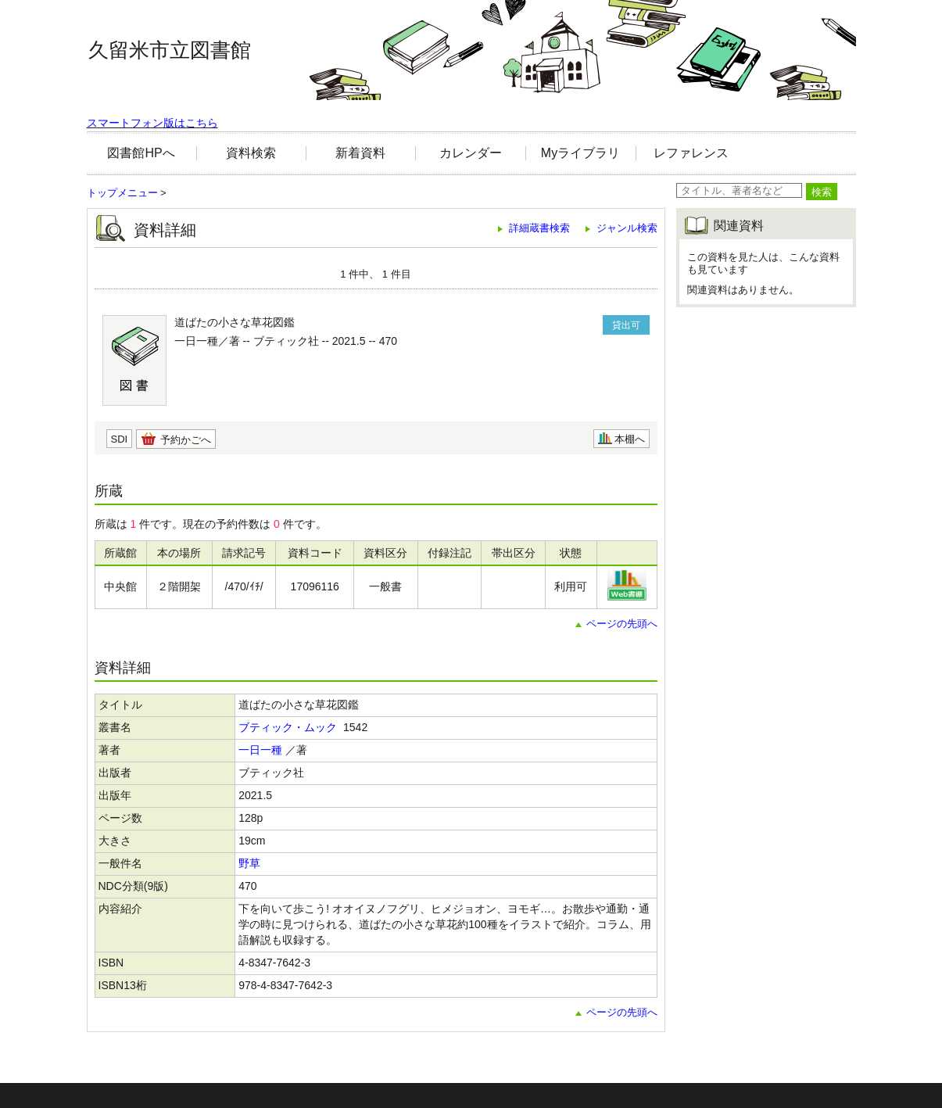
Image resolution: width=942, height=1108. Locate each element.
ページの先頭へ (621, 623)
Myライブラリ (580, 153)
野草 (249, 863)
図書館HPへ (140, 153)
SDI (119, 439)
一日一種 (260, 750)
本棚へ (629, 439)
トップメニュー (122, 193)
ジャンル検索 (626, 228)
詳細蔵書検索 (539, 228)
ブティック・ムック (287, 727)
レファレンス (691, 153)
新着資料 (360, 153)
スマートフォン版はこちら (152, 123)
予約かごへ (185, 440)
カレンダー (470, 153)
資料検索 (251, 153)
